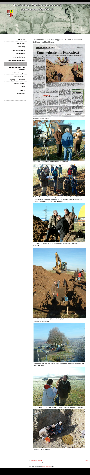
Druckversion (33, 460)
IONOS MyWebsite (46, 466)
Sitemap (40, 460)
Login (87, 460)
